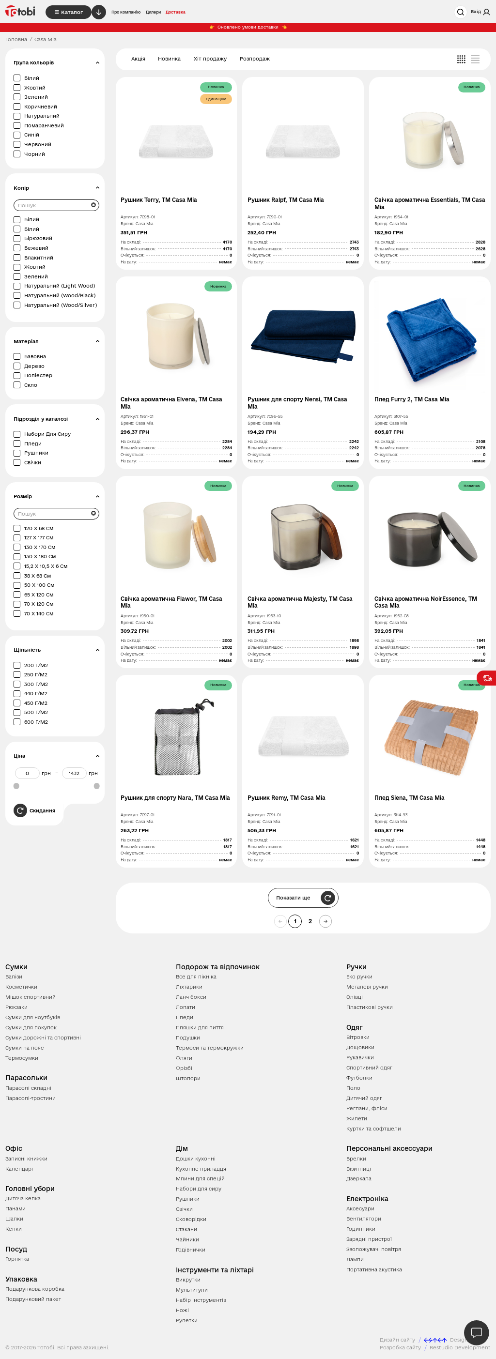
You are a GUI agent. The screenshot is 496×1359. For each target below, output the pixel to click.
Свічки (184, 1209)
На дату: (129, 262)
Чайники (187, 1239)
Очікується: (132, 255)
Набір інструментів (201, 1300)
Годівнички (190, 1249)
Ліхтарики (189, 987)
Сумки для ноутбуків (32, 1017)
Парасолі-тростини (30, 1098)
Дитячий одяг (364, 1098)
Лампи (355, 1259)
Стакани (186, 1229)
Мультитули (192, 1290)
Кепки (13, 1229)
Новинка (169, 58)
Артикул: (130, 216)
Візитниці (358, 1169)
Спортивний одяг (369, 1067)
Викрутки (188, 1280)
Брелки (356, 1158)
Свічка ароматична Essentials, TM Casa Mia (429, 203)
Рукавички (360, 1057)
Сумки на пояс (24, 1048)
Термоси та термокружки (210, 1048)
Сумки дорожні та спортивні (43, 1037)
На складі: (131, 242)
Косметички (21, 987)
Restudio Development (460, 1347)
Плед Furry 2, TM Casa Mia (412, 399)
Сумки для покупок (31, 1027)
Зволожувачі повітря (373, 1249)
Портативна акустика (374, 1269)
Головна (16, 39)
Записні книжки (26, 1158)
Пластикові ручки (369, 1007)
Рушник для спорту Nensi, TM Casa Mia (297, 403)
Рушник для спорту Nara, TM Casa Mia (175, 797)
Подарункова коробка (34, 1289)
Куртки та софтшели (373, 1128)
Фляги (184, 1058)
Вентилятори (363, 1219)
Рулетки (187, 1320)
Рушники (188, 1199)
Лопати (185, 1007)
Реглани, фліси (367, 1108)
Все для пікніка (196, 976)
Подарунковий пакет (33, 1299)
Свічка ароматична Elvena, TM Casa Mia (171, 403)
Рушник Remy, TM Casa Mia (287, 797)
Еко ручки (359, 976)
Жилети (356, 1118)
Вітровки (358, 1037)
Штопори (188, 1078)
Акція (138, 58)
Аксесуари (360, 1208)
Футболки (359, 1078)
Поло (353, 1088)
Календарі (19, 1169)
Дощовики (360, 1047)
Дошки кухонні (196, 1158)
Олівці (354, 997)
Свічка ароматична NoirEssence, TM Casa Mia (425, 602)
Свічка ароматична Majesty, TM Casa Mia (300, 602)
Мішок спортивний (30, 997)
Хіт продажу (210, 58)
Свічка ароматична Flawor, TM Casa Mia (171, 602)
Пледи (184, 1017)
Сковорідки (191, 1219)
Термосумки (21, 1058)
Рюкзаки (16, 1007)
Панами (15, 1208)
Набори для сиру (198, 1188)
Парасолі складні (28, 1088)
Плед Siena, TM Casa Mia (409, 797)
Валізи (13, 976)
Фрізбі (184, 1068)
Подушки (188, 1037)
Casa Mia (145, 223)
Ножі (182, 1310)
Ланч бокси (191, 997)
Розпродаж (255, 58)
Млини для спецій (200, 1178)
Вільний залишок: (138, 248)
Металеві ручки (367, 987)
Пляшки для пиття (200, 1027)
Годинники (360, 1229)
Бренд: (127, 223)
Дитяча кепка (23, 1198)
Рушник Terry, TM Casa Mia (159, 200)
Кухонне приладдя (201, 1169)
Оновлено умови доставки (248, 27)
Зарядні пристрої (369, 1239)
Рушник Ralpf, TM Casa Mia (286, 200)
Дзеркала (359, 1178)
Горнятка (17, 1259)
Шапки (14, 1219)
